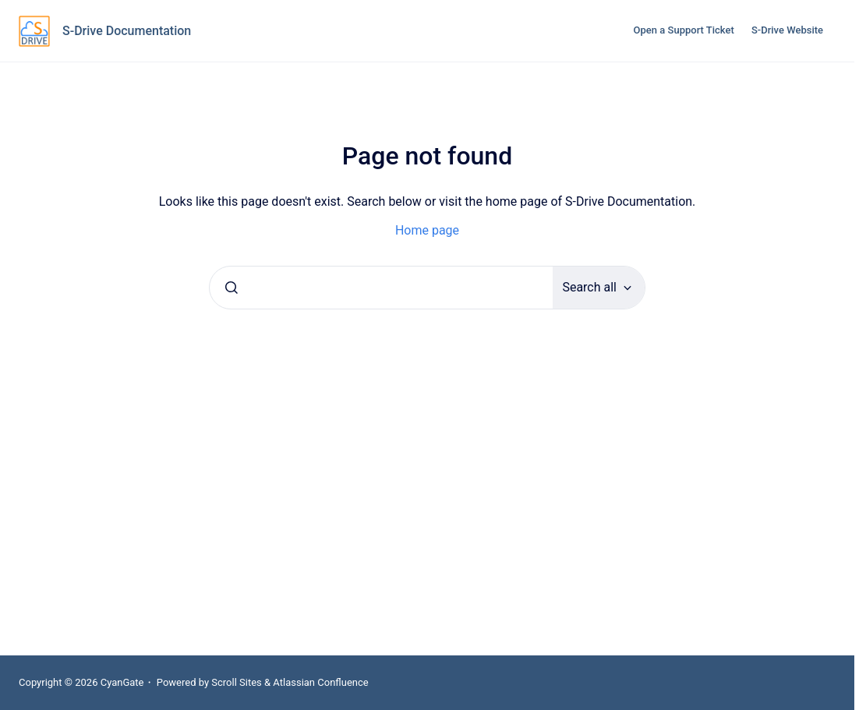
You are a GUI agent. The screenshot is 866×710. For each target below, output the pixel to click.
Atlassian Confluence (320, 682)
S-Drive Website (787, 30)
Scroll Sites (236, 682)
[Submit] (231, 287)
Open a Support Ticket (684, 30)
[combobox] (381, 288)
